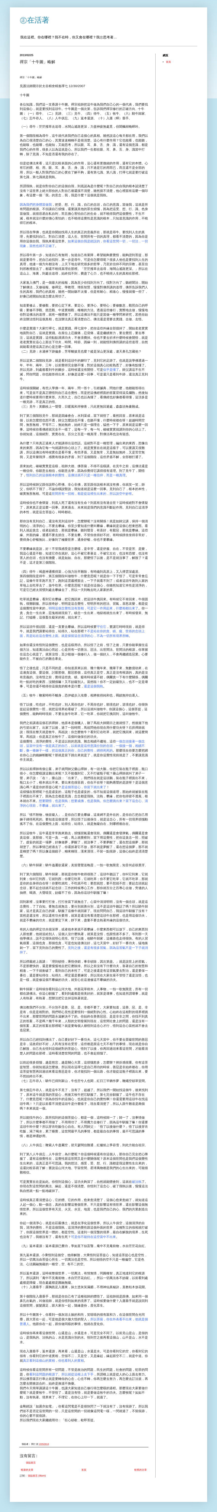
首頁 (83, 1469)
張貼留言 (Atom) (37, 1475)
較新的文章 (27, 1469)
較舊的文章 (140, 1469)
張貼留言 (31, 1462)
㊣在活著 (34, 20)
